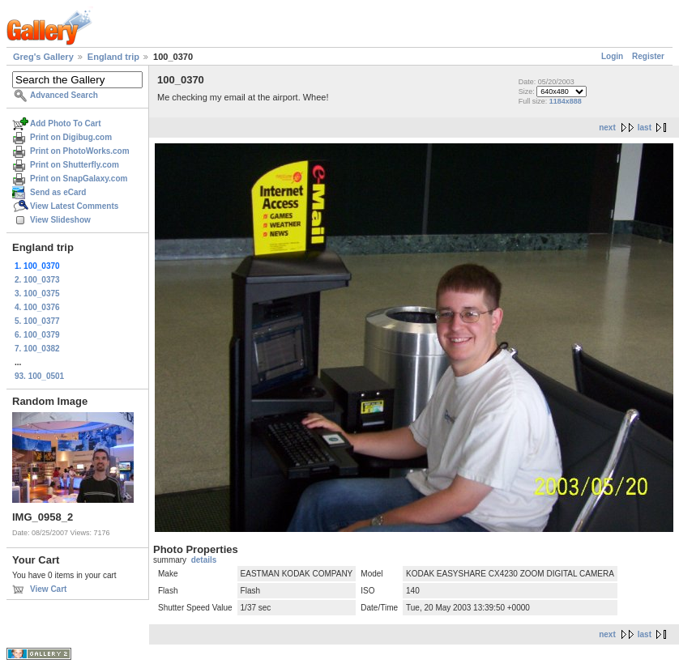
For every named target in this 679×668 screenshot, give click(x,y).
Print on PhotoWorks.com (80, 151)
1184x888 (565, 101)
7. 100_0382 (37, 348)
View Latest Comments (74, 206)
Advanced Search (64, 95)
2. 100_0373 (37, 279)
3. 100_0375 (37, 293)
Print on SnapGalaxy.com (78, 178)
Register (648, 56)
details (204, 559)
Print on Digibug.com (71, 137)
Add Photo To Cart (65, 123)
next (607, 127)
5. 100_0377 (37, 321)
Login (612, 56)
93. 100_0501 (39, 376)
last (644, 127)
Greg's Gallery (43, 57)
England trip (113, 57)
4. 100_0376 (37, 307)
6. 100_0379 (37, 334)
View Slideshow (60, 219)
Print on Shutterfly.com (74, 164)
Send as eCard (58, 192)
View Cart (48, 589)
